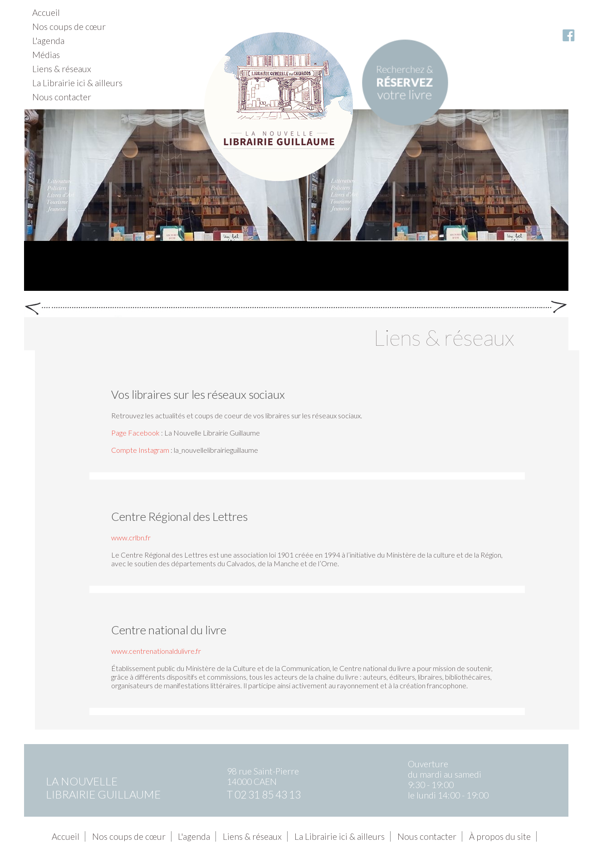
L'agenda (48, 40)
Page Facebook (135, 432)
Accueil (46, 12)
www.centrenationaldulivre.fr (156, 651)
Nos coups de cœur (69, 26)
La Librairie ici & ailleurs (77, 83)
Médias (46, 54)
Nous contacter (61, 97)
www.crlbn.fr (131, 537)
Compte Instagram (140, 450)
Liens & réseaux (61, 69)
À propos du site (500, 836)
